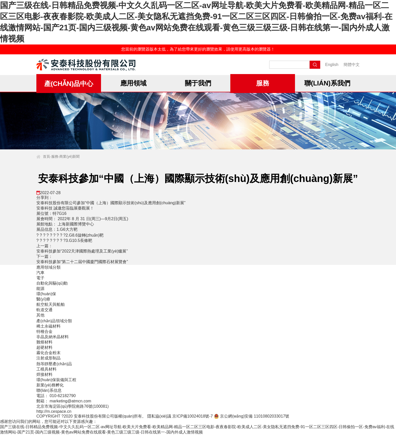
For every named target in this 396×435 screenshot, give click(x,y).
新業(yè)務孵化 (50, 385)
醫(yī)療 (43, 299)
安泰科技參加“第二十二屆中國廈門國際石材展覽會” (82, 262)
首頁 (46, 156)
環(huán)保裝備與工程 (56, 380)
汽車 (40, 272)
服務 (262, 83)
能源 (40, 288)
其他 (40, 315)
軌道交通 (44, 310)
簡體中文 (351, 64)
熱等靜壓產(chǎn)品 (54, 364)
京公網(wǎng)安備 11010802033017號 (251, 416)
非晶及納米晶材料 (52, 337)
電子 (40, 278)
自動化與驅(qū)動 (52, 283)
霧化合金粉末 (48, 353)
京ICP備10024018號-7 (192, 416)
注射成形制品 (48, 358)
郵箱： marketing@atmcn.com (63, 401)
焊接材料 (44, 374)
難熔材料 (44, 342)
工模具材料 (46, 369)
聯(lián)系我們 (327, 83)
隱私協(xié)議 (159, 416)
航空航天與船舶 (50, 304)
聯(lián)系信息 (49, 390)
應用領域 (133, 83)
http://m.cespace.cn (53, 411)
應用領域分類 (48, 267)
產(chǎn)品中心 (68, 83)
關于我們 (198, 83)
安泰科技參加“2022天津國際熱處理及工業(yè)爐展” (82, 251)
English (331, 64)
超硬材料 (44, 347)
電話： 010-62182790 (56, 396)
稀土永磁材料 (48, 326)
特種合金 (44, 331)
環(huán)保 (46, 294)
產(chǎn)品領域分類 (54, 321)
